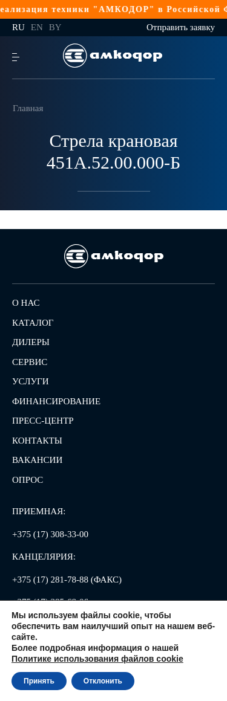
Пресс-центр (43, 420)
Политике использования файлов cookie (97, 659)
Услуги (30, 381)
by (55, 27)
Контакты (37, 440)
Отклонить (103, 681)
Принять (39, 681)
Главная (28, 108)
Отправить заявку (180, 27)
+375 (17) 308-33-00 (50, 534)
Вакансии (37, 460)
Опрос (27, 480)
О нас (26, 303)
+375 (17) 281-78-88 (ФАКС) (67, 579)
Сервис (29, 362)
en (37, 27)
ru (18, 27)
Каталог (32, 323)
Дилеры (31, 342)
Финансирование (56, 401)
